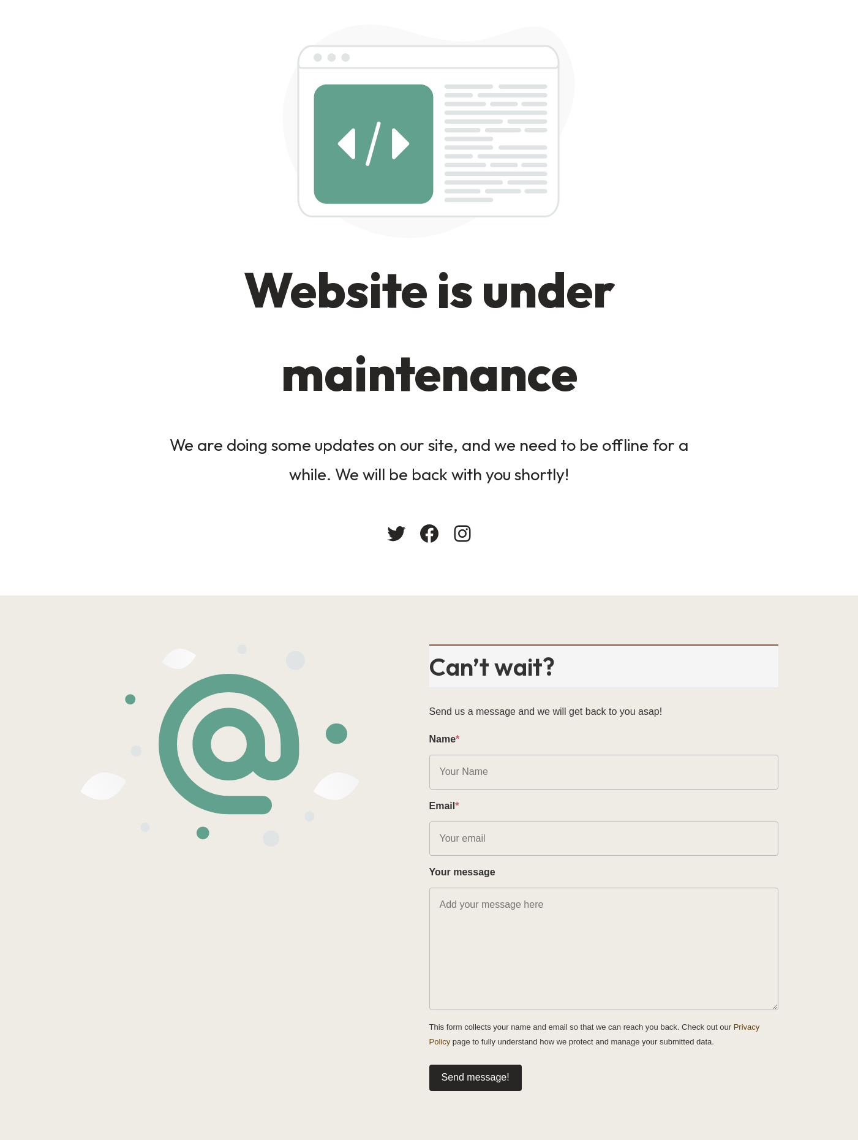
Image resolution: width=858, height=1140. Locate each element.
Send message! (476, 1077)
